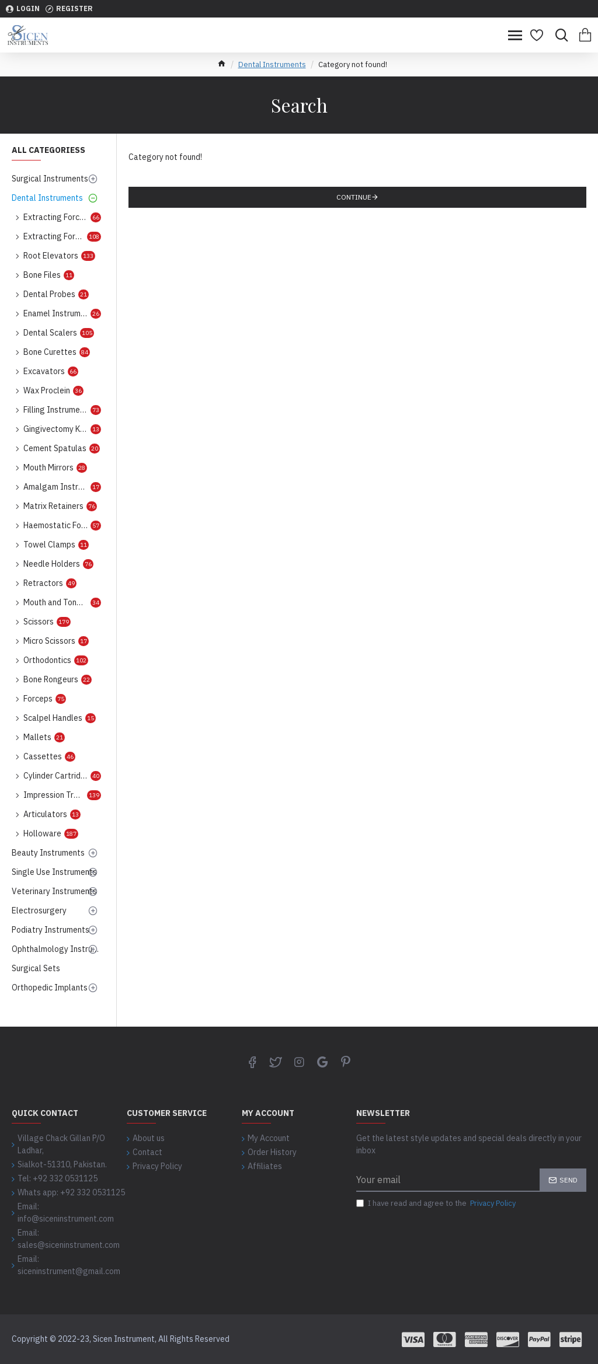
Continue (353, 197)
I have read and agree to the (436, 1203)
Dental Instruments (272, 64)
